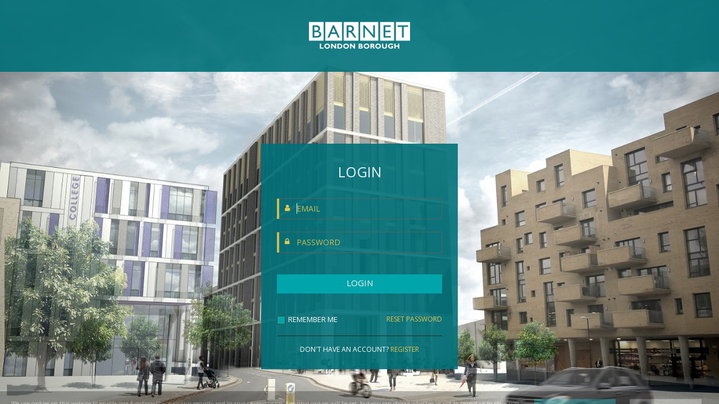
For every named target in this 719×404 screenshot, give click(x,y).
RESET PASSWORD (414, 319)
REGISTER (404, 349)
